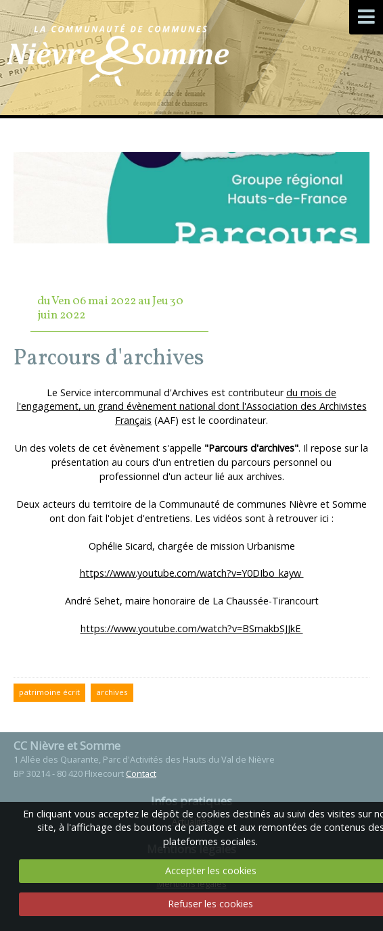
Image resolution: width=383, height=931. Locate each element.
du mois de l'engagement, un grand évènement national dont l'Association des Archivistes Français (192, 406)
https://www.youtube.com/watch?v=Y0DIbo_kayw (192, 573)
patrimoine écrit (49, 692)
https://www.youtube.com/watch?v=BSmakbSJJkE (192, 628)
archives (112, 692)
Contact (141, 773)
